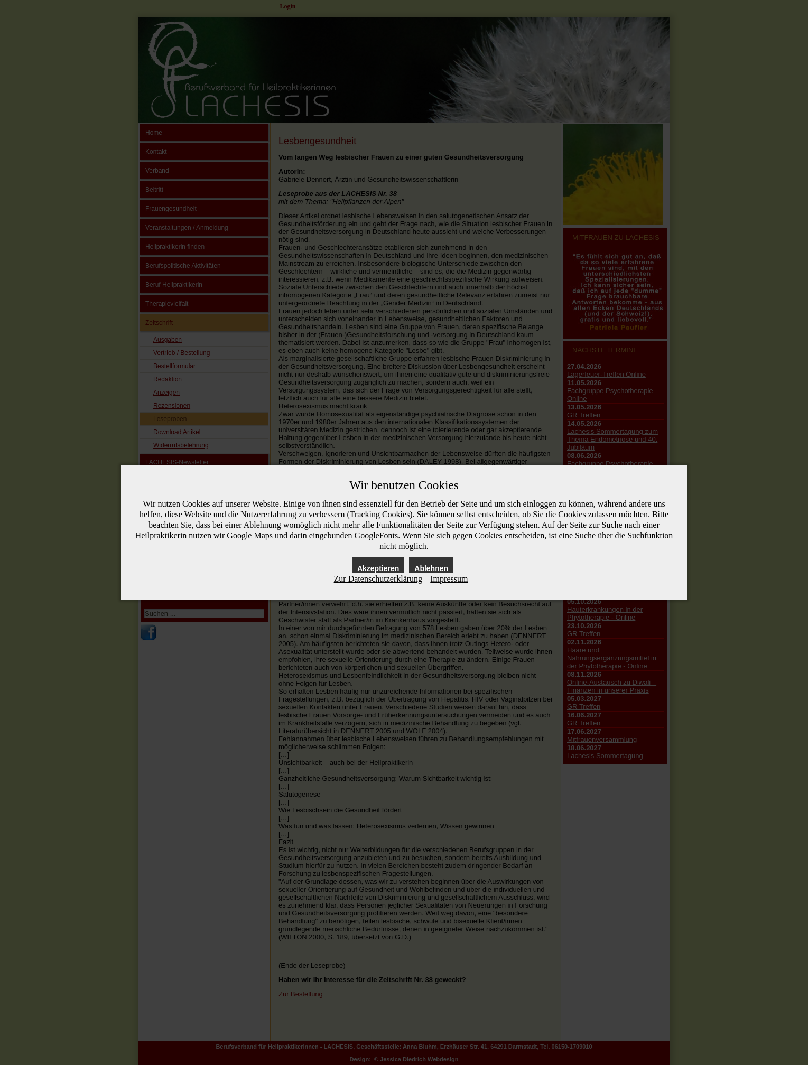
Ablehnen (431, 568)
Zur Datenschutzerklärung (378, 578)
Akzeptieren (378, 568)
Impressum (449, 578)
